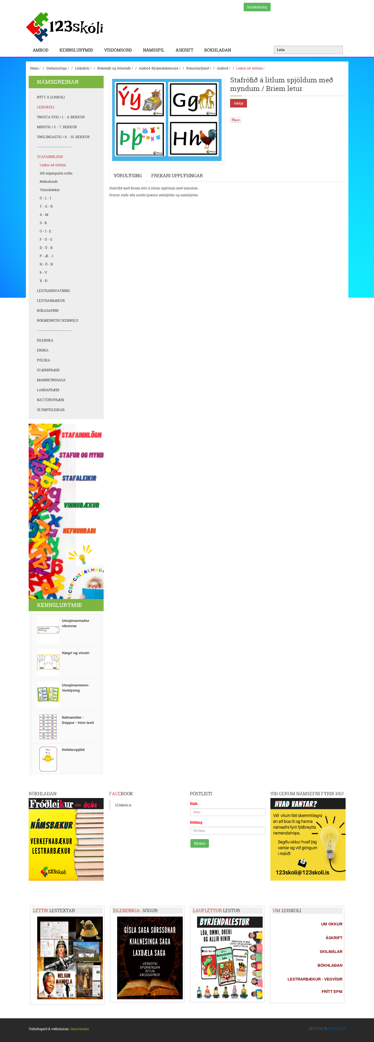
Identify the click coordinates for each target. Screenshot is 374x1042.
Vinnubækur (50, 189)
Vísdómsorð (119, 50)
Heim (34, 68)
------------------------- (54, 146)
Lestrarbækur (51, 300)
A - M (44, 214)
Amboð (42, 50)
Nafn (194, 803)
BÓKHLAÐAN (217, 50)
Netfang (196, 822)
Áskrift (186, 50)
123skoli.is (123, 805)
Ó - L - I (45, 198)
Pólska (43, 360)
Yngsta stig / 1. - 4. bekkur (61, 117)
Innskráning (257, 7)
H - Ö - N (46, 264)
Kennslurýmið (78, 50)
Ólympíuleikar (50, 409)
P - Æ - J (46, 256)
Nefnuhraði (49, 181)
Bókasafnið (47, 310)
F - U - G (46, 239)
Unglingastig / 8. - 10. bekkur (63, 137)
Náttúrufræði (50, 400)
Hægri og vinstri (76, 653)
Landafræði (48, 390)
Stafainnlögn (56, 68)
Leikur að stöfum (249, 68)
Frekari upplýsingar (177, 176)
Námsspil (155, 50)
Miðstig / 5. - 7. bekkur (57, 127)
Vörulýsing (128, 176)
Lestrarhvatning (53, 290)
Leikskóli (82, 68)
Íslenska (45, 340)
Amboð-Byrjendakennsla (158, 68)
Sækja (238, 103)
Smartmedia (79, 1029)
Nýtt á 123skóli (51, 97)
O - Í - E (45, 231)
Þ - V (43, 272)
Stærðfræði (48, 370)
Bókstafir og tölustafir (114, 68)
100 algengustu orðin (56, 173)
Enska (43, 350)
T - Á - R (46, 206)
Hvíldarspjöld (73, 750)
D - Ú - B (46, 247)
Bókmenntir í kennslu (57, 320)
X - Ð (43, 280)
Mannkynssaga (51, 380)
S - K (43, 223)
